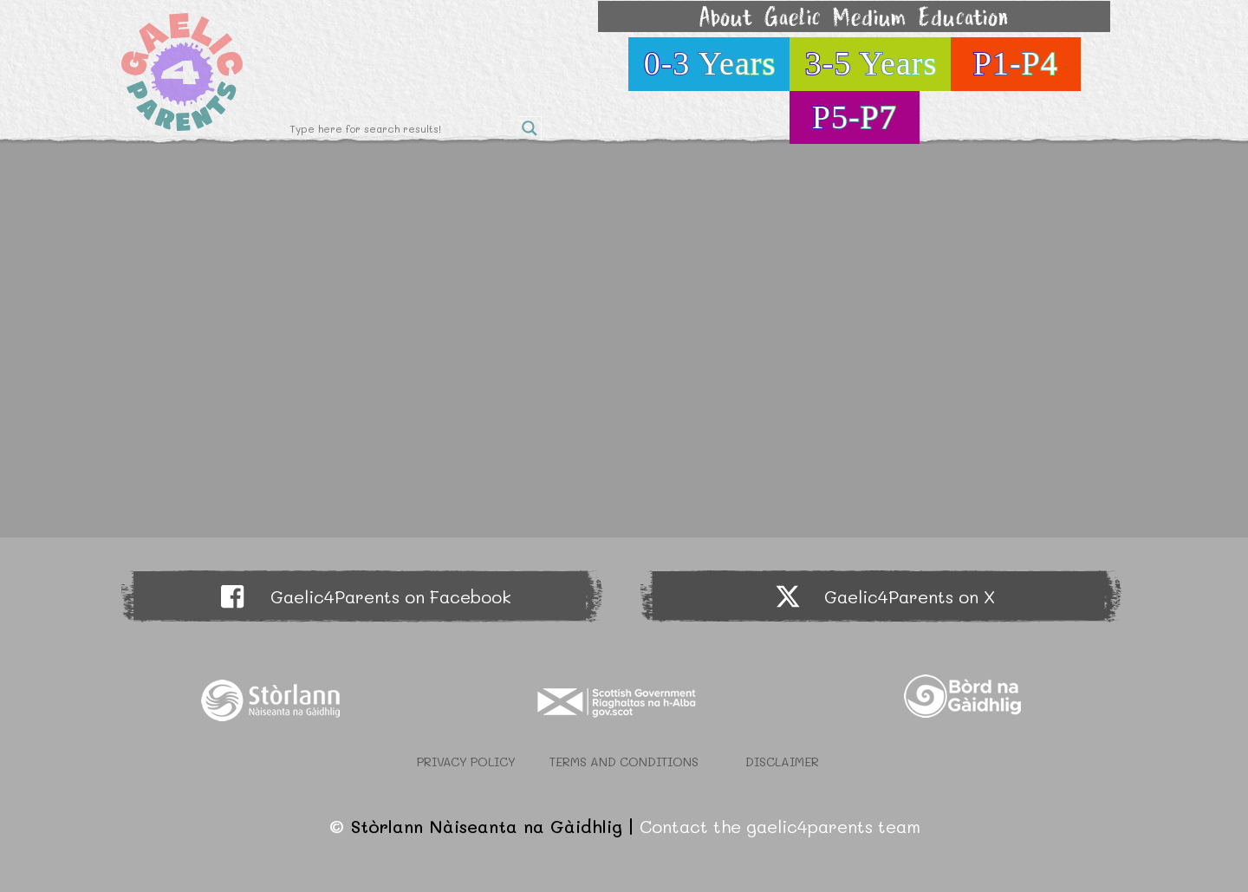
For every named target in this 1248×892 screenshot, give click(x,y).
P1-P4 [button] (1015, 63)
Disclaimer (782, 761)
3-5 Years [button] (871, 63)
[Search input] (401, 128)
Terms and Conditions (624, 761)
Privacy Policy (466, 761)
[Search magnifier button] (529, 128)
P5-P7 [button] (854, 117)
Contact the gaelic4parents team (780, 826)
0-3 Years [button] (710, 63)
